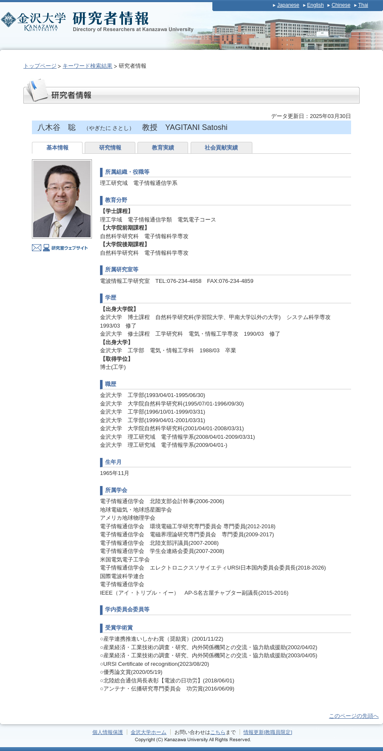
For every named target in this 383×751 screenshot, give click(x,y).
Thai (363, 5)
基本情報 (57, 147)
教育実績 (163, 147)
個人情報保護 (107, 732)
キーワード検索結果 (87, 66)
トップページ (40, 66)
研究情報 (110, 147)
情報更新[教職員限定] (267, 732)
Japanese (288, 5)
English (315, 5)
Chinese (341, 5)
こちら (218, 732)
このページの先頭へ (354, 716)
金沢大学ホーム (148, 732)
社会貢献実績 (221, 147)
